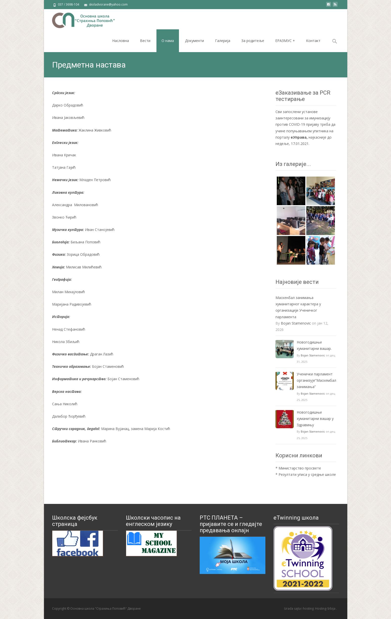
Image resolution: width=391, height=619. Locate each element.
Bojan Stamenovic (296, 323)
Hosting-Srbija (325, 608)
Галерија (222, 40)
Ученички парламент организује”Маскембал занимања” (316, 380)
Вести (145, 40)
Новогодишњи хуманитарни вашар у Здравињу (315, 418)
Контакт (313, 40)
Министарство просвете (300, 468)
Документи (194, 40)
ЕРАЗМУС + (285, 40)
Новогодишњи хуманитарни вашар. (314, 345)
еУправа (299, 137)
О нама (168, 40)
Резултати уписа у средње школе (307, 474)
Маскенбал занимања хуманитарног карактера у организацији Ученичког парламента (298, 307)
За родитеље (252, 40)
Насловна (120, 40)
